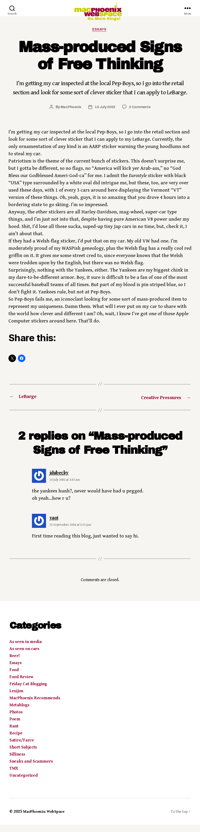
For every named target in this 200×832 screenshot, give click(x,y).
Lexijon (16, 698)
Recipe (15, 740)
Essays (100, 37)
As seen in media (25, 649)
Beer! (14, 663)
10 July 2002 (105, 115)
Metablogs (19, 712)
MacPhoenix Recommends (34, 705)
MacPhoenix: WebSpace (45, 818)
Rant (14, 733)
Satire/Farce (21, 747)
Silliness (17, 761)
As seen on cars (24, 656)
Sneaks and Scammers (31, 768)
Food (14, 677)
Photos (15, 719)
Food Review (21, 684)
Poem (14, 726)
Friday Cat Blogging (28, 691)
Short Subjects (23, 754)
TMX (13, 775)
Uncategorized (23, 782)
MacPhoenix (70, 115)
